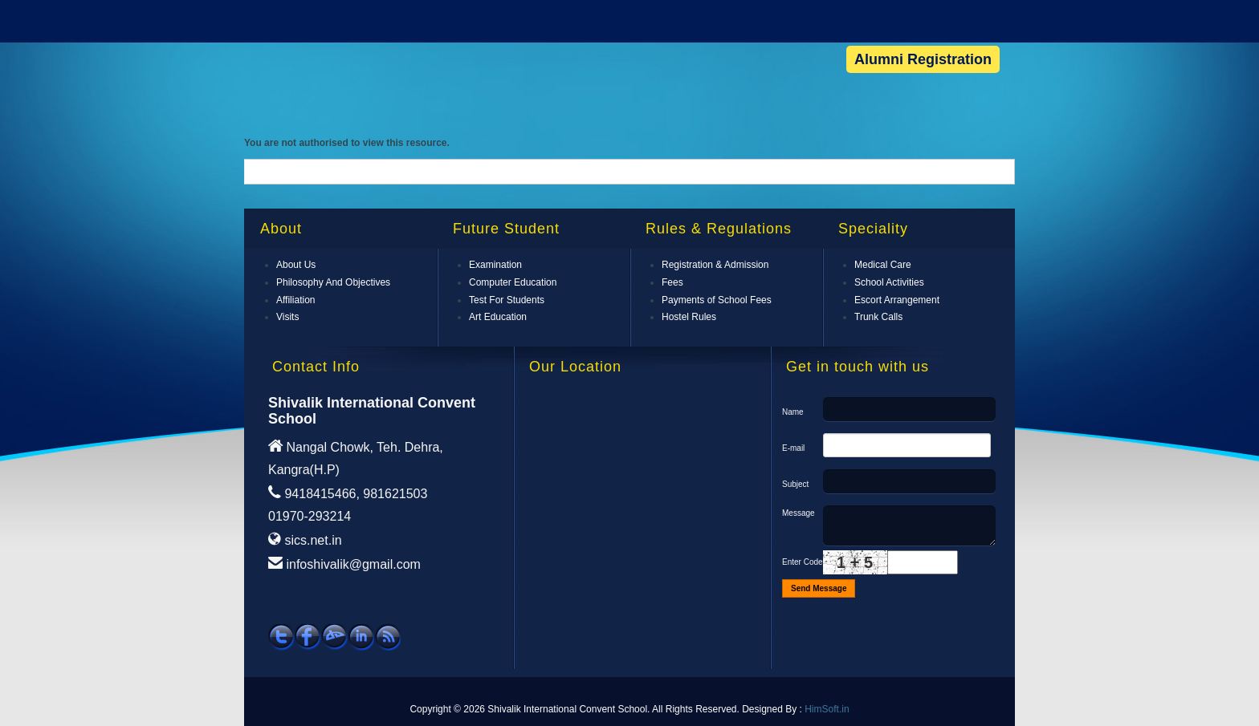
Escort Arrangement (896, 300)
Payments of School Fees (717, 300)
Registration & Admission (715, 264)
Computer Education (512, 282)
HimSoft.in (827, 709)
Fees (672, 282)
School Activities (889, 282)
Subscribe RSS (387, 637)
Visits (287, 316)
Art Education (498, 316)
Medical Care (882, 264)
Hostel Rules (689, 316)
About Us (296, 264)
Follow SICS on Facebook (308, 637)
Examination (495, 264)
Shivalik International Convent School (333, 46)
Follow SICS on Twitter (281, 637)
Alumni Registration (923, 59)
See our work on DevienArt (334, 637)
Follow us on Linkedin (361, 637)
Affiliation (295, 300)
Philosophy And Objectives (333, 282)
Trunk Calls (878, 316)
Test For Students (506, 300)
